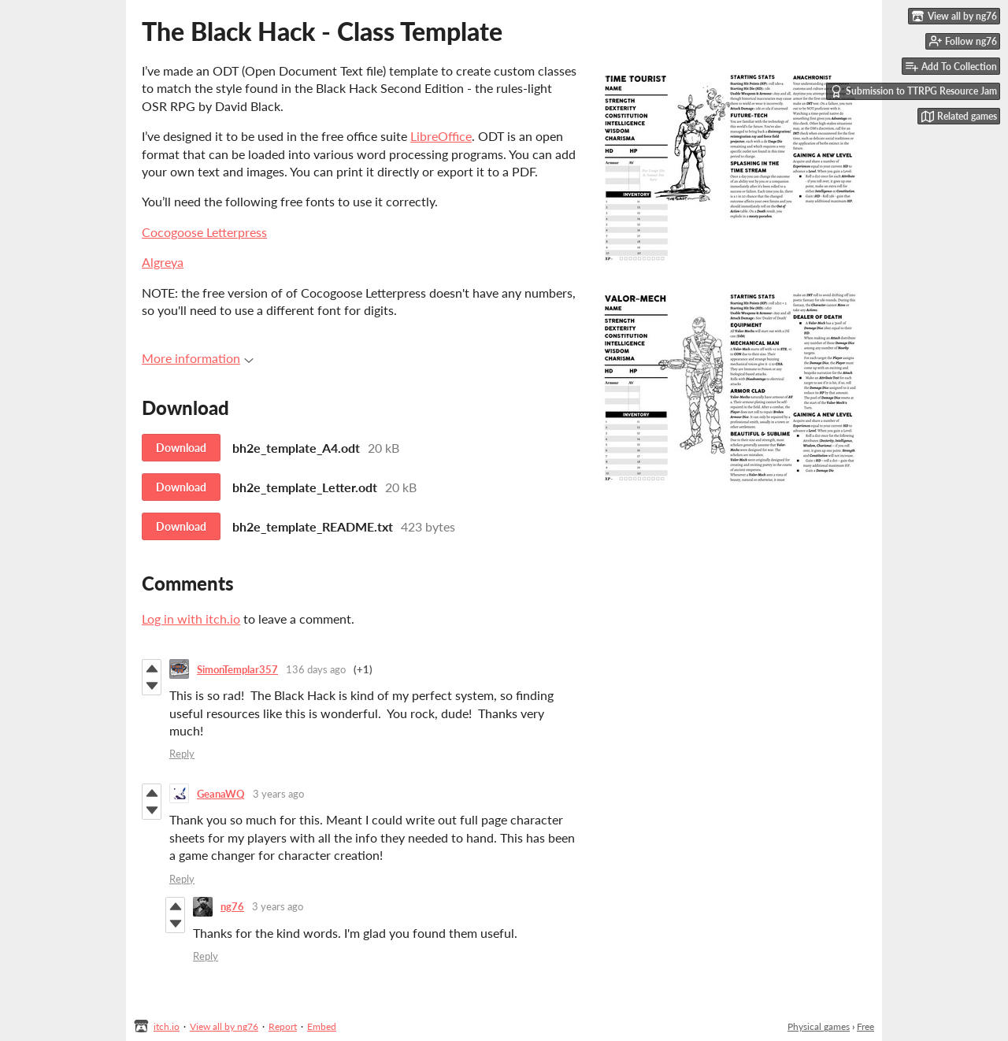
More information (198, 357)
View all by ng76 (224, 1026)
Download (181, 447)
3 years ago (278, 793)
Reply (182, 753)
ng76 (232, 906)
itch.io (167, 1026)
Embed (321, 1026)
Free (865, 1026)
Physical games (819, 1026)
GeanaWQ (221, 793)
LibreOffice (441, 135)
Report (283, 1026)
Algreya (162, 261)
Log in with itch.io (191, 618)
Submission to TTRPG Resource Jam (913, 91)
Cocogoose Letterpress (204, 231)
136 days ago (316, 669)
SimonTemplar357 (237, 669)
